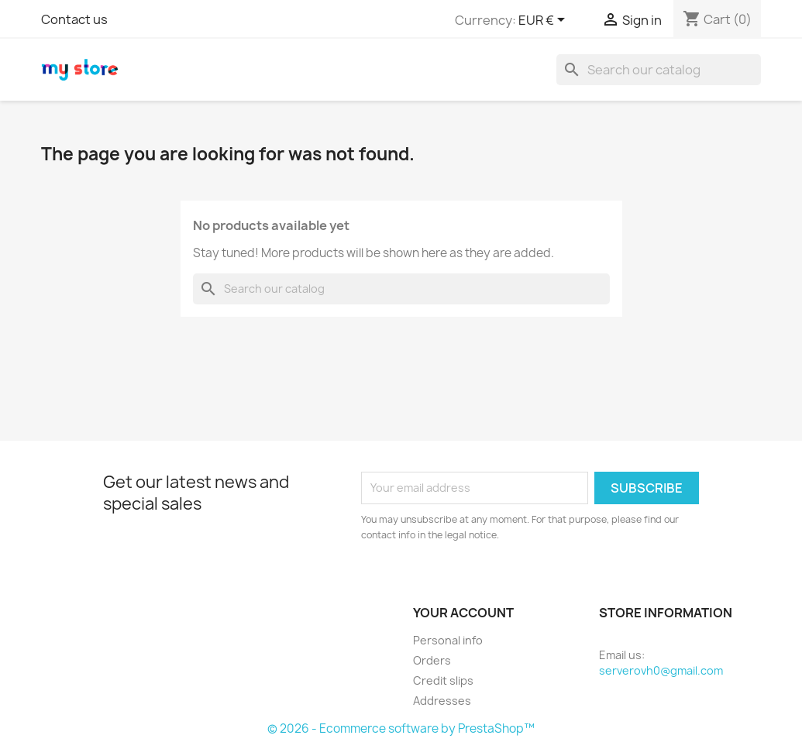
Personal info (448, 640)
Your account (463, 612)
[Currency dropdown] (544, 21)
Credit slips (443, 680)
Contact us (74, 19)
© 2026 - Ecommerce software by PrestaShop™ (401, 728)
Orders (432, 660)
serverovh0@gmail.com (661, 670)
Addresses (442, 700)
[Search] (658, 69)
